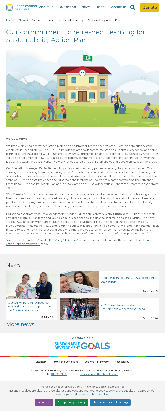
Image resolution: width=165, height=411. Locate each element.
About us (46, 7)
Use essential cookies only (110, 402)
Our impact (67, 7)
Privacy (104, 361)
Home (10, 20)
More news (20, 324)
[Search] (132, 7)
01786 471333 (59, 374)
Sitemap (41, 361)
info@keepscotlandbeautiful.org (99, 374)
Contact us (118, 7)
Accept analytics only (72, 402)
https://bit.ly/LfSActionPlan (64, 240)
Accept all (43, 402)
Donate (149, 7)
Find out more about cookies (90, 394)
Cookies (89, 361)
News (86, 7)
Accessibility (122, 361)
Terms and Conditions (65, 361)
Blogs (100, 7)
